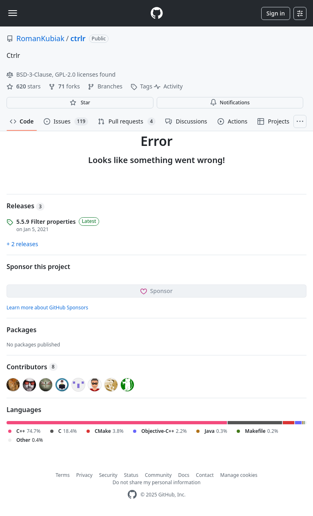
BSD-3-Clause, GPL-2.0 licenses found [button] (61, 74)
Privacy (84, 475)
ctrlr (78, 38)
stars (24, 86)
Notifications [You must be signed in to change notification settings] (230, 102)
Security (108, 475)
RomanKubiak (40, 38)
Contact (204, 475)
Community (158, 475)
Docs (184, 475)
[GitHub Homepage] (132, 495)
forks (65, 86)
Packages (21, 329)
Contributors (32, 366)
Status (131, 475)
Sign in (275, 13)
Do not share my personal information (157, 482)
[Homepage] (156, 13)
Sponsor (156, 291)
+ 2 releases (22, 244)
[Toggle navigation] (13, 13)
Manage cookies (239, 475)
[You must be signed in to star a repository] (80, 102)
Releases (25, 205)
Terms (62, 475)
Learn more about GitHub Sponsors (47, 307)
